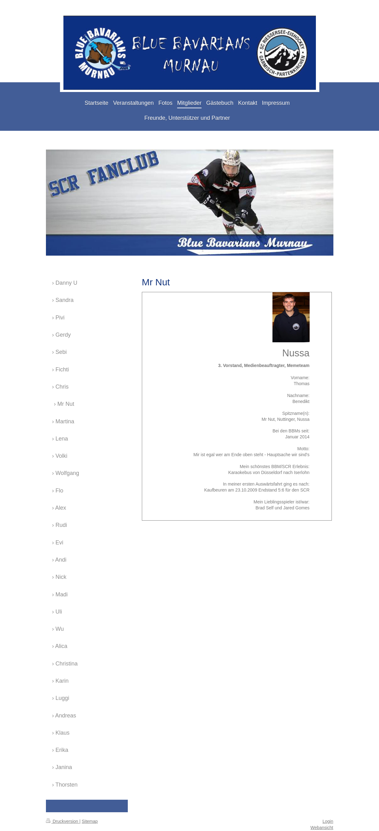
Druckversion (62, 821)
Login (327, 821)
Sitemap (90, 821)
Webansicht (322, 827)
